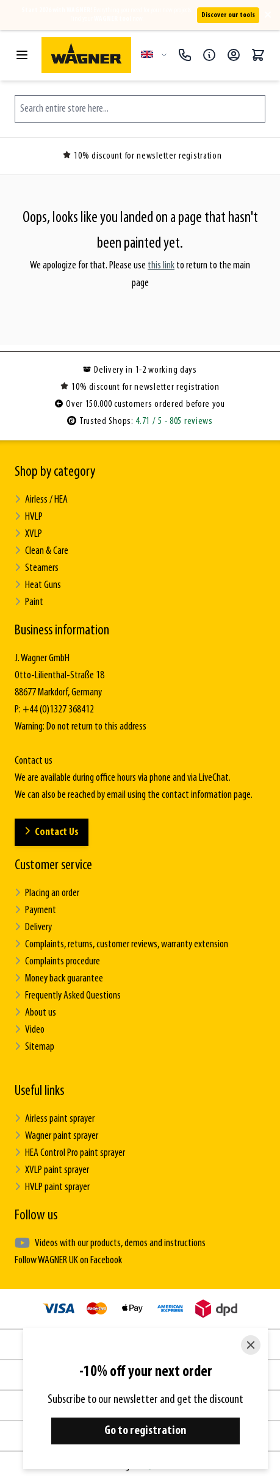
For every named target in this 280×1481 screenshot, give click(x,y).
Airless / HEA (41, 500)
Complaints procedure (57, 961)
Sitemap (34, 1047)
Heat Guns (38, 585)
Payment (35, 910)
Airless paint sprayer (55, 1119)
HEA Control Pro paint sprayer (70, 1153)
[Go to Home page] (86, 55)
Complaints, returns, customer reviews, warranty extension (121, 944)
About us (35, 1013)
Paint (29, 602)
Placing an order (47, 893)
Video (30, 1030)
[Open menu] (22, 55)
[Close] (250, 1345)
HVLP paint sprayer (52, 1187)
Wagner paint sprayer (56, 1136)
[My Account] (233, 55)
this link (161, 265)
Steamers (37, 568)
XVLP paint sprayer (52, 1170)
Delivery (33, 927)
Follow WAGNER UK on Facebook (68, 1260)
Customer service (53, 865)
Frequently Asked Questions (68, 996)
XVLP (28, 534)
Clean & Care (41, 551)
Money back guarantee (59, 978)
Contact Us (51, 832)
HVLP (29, 517)
